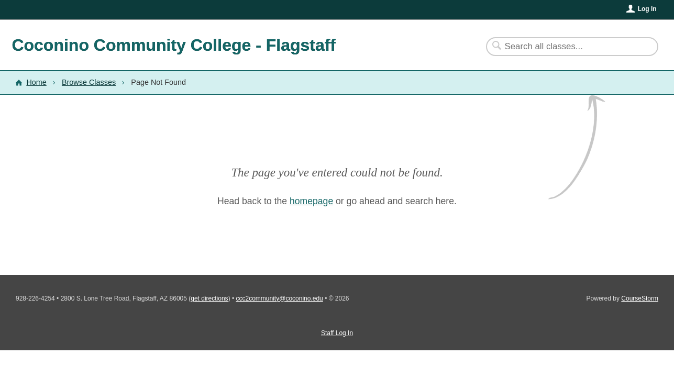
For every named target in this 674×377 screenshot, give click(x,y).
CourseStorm (639, 298)
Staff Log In (337, 333)
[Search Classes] (566, 46)
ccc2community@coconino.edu (279, 298)
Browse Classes (89, 82)
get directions (209, 298)
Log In (647, 9)
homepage (311, 201)
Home (36, 82)
